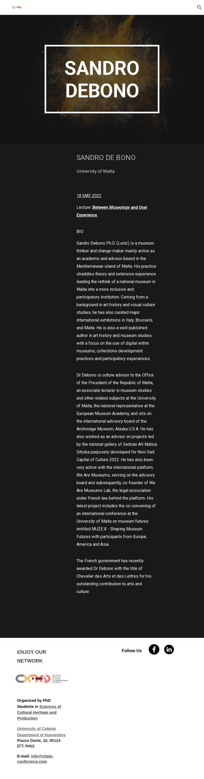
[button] (197, 7)
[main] (102, 79)
